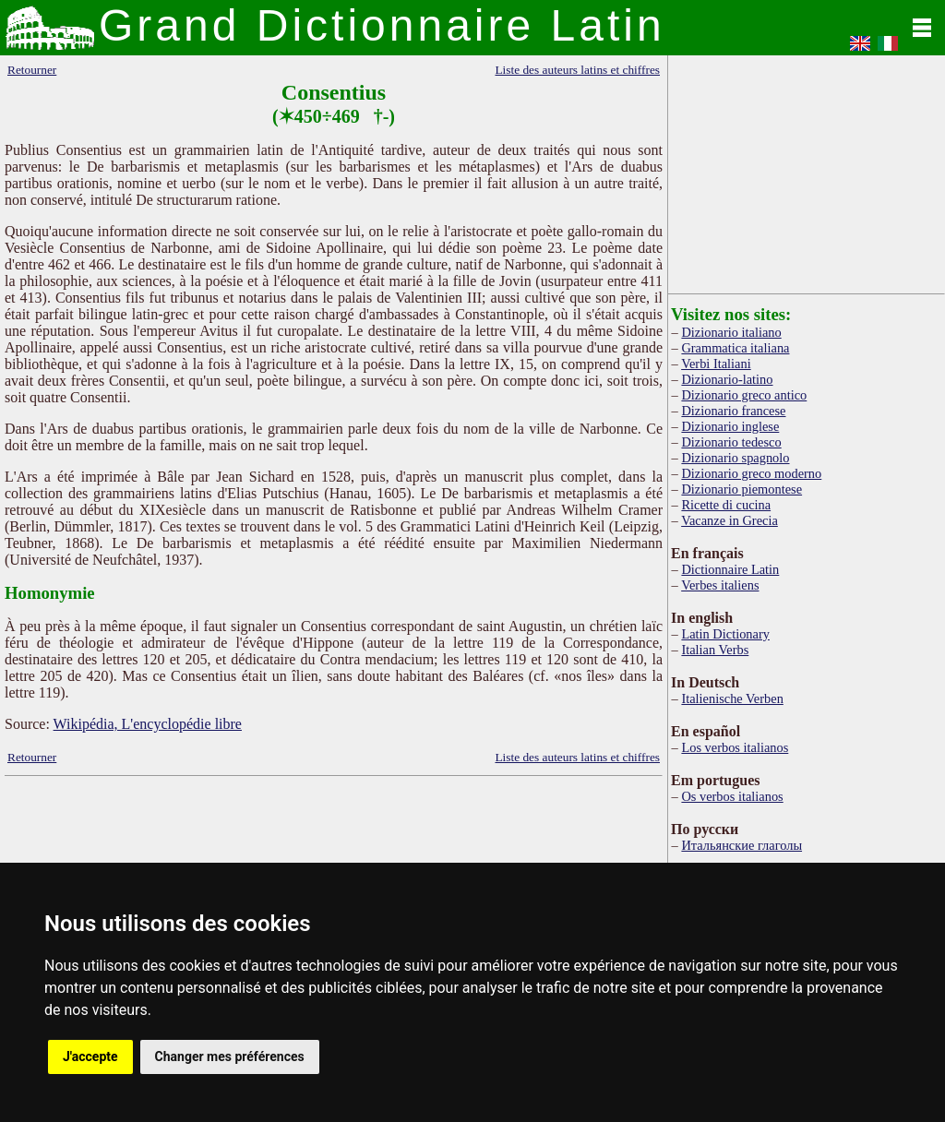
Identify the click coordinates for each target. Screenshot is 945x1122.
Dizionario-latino (726, 379)
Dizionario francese (733, 410)
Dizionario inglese (730, 426)
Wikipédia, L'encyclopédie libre (148, 724)
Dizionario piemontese (741, 489)
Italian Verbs (714, 649)
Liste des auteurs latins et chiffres (577, 70)
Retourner (31, 70)
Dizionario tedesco (731, 442)
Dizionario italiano (731, 332)
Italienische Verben (732, 698)
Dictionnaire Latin (730, 569)
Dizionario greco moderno (751, 473)
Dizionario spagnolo (735, 457)
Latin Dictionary (725, 634)
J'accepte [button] (90, 1056)
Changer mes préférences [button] (230, 1056)
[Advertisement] (806, 170)
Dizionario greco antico (744, 395)
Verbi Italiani (716, 363)
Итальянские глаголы (741, 845)
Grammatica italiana (735, 347)
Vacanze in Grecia (729, 520)
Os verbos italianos (732, 796)
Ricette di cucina (726, 504)
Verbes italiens (720, 585)
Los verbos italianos (734, 747)
